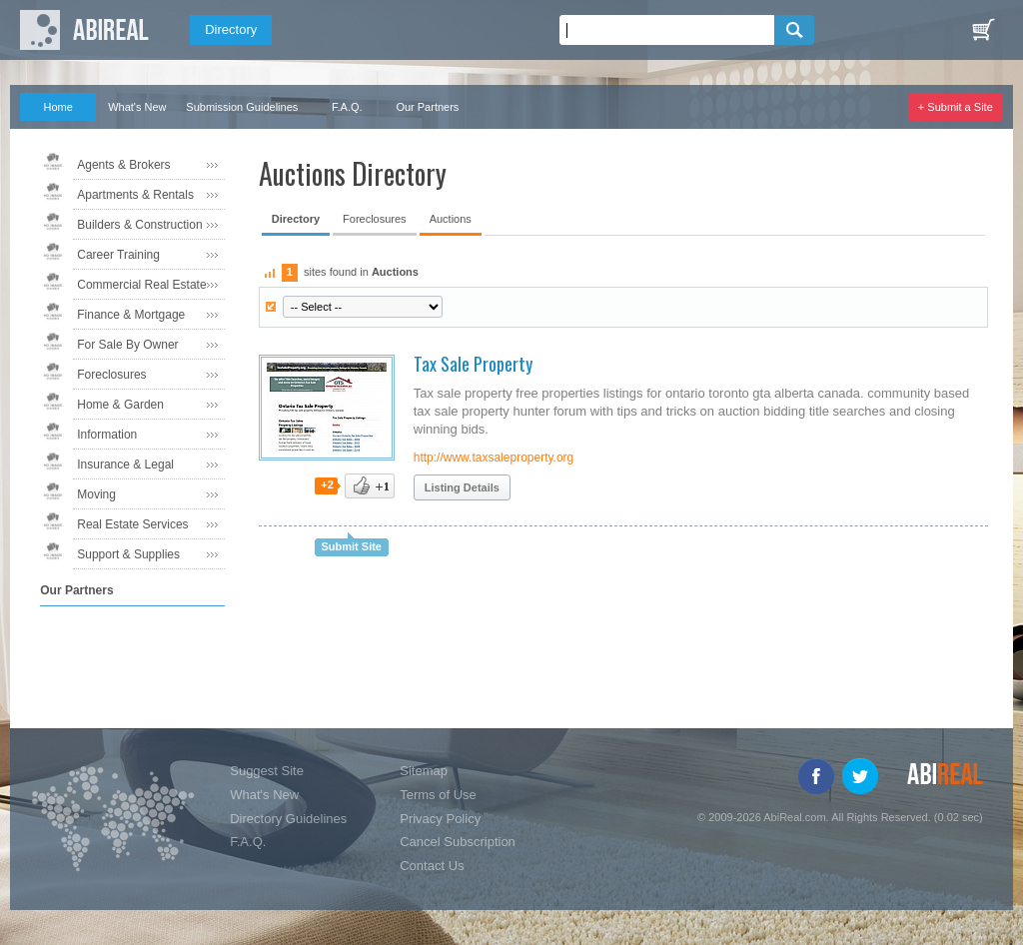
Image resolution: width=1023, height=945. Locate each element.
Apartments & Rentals (135, 195)
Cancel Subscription (457, 841)
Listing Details (462, 487)
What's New (137, 107)
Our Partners (427, 107)
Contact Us (432, 865)
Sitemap (424, 770)
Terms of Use (438, 794)
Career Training (118, 255)
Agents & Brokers (123, 165)
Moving (96, 494)
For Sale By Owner (127, 345)
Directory (231, 29)
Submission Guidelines (242, 107)
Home (58, 107)
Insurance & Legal (125, 465)
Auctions (451, 219)
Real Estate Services (132, 524)
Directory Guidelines (288, 818)
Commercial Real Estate (141, 285)
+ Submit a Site (955, 107)
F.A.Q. (347, 107)
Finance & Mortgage (131, 315)
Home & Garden (120, 405)
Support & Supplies (128, 554)
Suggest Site (267, 770)
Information (107, 435)
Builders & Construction (139, 225)
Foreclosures (111, 375)
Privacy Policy (440, 818)
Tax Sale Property (473, 364)
